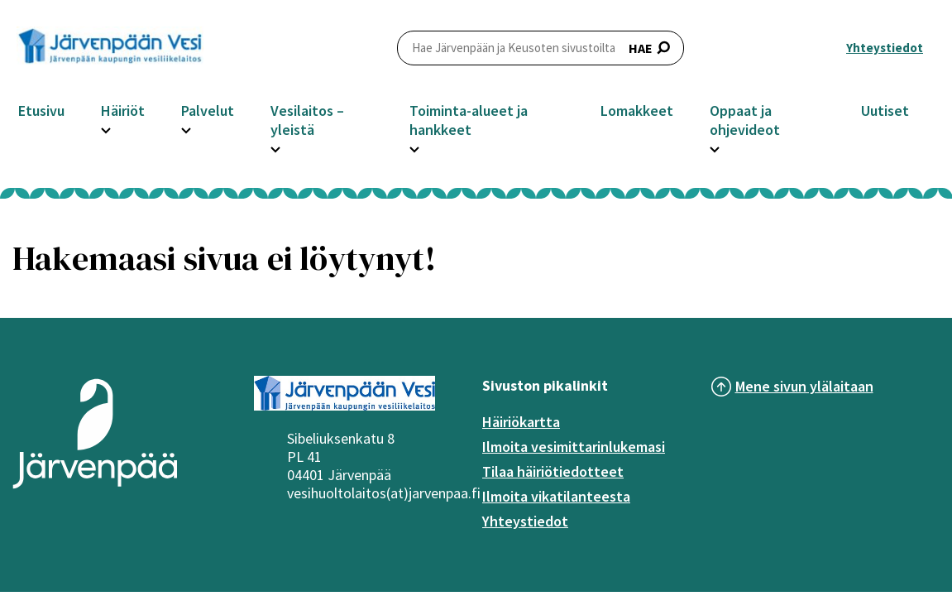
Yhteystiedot (884, 47)
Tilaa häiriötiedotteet (553, 471)
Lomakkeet (636, 110)
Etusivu (41, 110)
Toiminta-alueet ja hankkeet (468, 120)
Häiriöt (123, 110)
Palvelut (207, 110)
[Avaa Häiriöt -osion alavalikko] (106, 128)
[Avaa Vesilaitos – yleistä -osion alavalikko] (275, 147)
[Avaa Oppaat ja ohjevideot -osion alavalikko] (715, 147)
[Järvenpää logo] (94, 491)
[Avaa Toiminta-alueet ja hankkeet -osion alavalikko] (414, 147)
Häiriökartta (521, 421)
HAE (540, 47)
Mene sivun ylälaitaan (804, 386)
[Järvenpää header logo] (110, 48)
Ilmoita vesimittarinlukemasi (573, 446)
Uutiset (885, 110)
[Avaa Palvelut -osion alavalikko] (186, 128)
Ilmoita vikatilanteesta (556, 496)
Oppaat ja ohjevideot (745, 120)
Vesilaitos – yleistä (307, 120)
